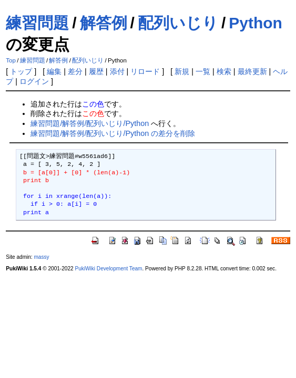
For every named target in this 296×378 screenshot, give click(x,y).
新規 (182, 71)
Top (11, 60)
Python (255, 23)
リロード (145, 71)
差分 (75, 71)
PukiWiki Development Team (108, 268)
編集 (54, 71)
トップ (21, 71)
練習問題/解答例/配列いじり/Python (89, 123)
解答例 (103, 23)
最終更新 (252, 71)
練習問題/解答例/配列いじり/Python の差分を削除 (112, 133)
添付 (117, 71)
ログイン (34, 81)
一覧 (203, 71)
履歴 (96, 71)
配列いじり (178, 23)
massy (41, 257)
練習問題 (37, 23)
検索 (224, 71)
